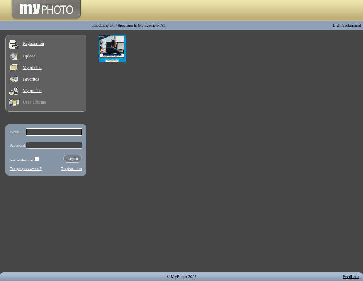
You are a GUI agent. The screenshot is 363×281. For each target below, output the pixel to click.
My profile (32, 90)
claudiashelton (103, 25)
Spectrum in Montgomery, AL (142, 25)
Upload (29, 56)
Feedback (351, 276)
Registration (33, 43)
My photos (32, 67)
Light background (347, 25)
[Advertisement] (46, 225)
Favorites (31, 79)
